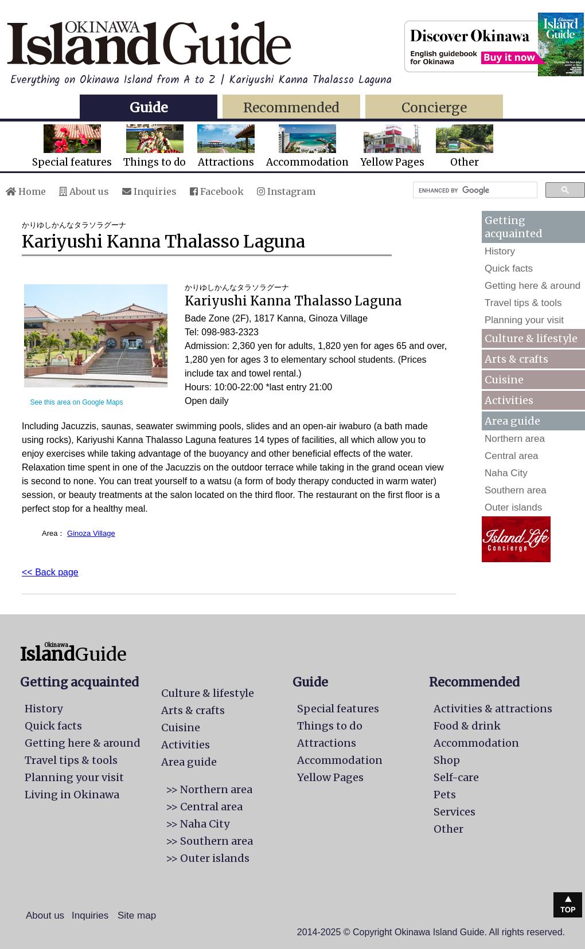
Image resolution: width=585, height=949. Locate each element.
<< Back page (50, 572)
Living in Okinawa (72, 794)
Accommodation (307, 146)
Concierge (434, 107)
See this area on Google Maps (76, 402)
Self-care (456, 777)
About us (84, 191)
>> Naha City (197, 823)
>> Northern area (209, 789)
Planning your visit (524, 320)
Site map (137, 915)
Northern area (515, 438)
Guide (148, 107)
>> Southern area (209, 841)
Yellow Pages (392, 146)
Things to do (154, 146)
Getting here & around (532, 285)
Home (26, 191)
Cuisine (504, 379)
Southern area (516, 490)
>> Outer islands (207, 858)
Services (454, 811)
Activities (509, 400)
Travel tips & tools (523, 302)
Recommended (291, 107)
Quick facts (509, 268)
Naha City (506, 473)
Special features (72, 146)
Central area (512, 455)
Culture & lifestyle (531, 338)
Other (464, 146)
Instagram (286, 191)
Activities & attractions (493, 708)
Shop (447, 760)
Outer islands (513, 507)
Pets (445, 794)
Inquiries (149, 191)
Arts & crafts (516, 359)
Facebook (217, 191)
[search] (474, 190)
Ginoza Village (91, 533)
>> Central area (204, 806)
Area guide (189, 761)
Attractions (226, 146)
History (500, 251)
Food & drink (467, 725)
